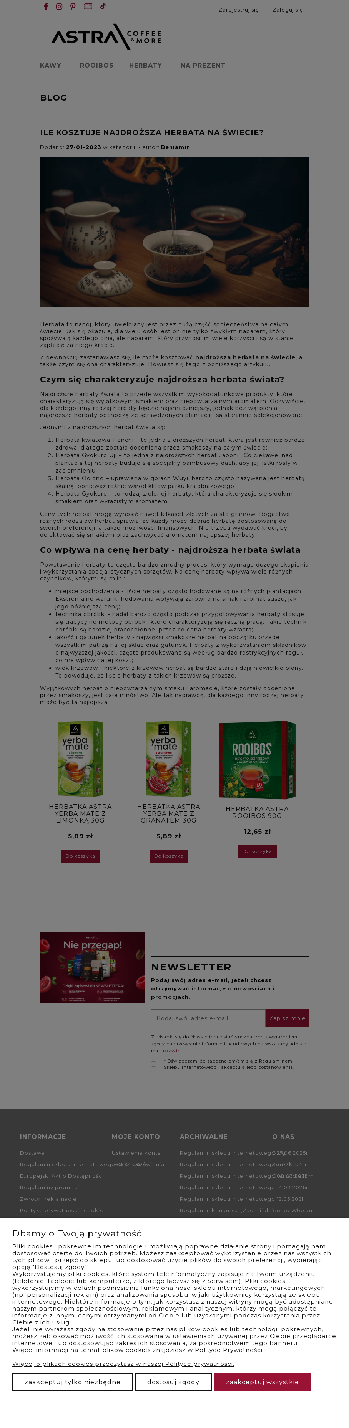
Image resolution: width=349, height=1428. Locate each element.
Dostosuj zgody (173, 1382)
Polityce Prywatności (229, 1350)
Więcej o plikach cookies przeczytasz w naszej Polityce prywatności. (123, 1363)
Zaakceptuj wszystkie (262, 1382)
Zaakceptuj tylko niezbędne (73, 1382)
